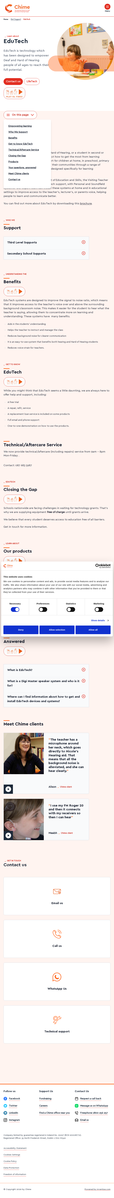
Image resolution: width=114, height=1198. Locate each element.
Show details (98, 620)
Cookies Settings (12, 1155)
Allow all (93, 629)
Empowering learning (20, 126)
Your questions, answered (22, 167)
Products (13, 162)
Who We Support (18, 132)
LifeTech (32, 81)
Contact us (13, 81)
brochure (86, 203)
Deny (21, 629)
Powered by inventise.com (97, 1189)
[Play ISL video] (14, 93)
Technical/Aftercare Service (23, 150)
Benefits (12, 138)
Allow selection (57, 629)
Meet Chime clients (18, 173)
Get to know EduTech (20, 144)
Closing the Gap (17, 156)
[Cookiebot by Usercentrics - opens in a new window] (98, 566)
